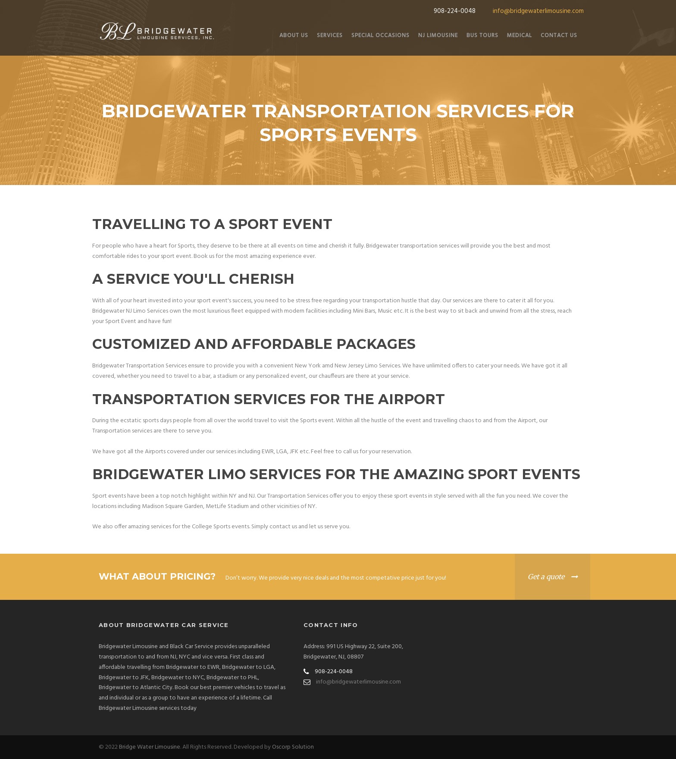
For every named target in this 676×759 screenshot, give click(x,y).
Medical (519, 35)
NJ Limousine (438, 35)
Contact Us (559, 35)
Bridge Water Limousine (149, 747)
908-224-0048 (455, 11)
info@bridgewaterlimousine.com (538, 11)
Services (330, 35)
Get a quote (546, 576)
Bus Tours (482, 35)
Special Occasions (380, 35)
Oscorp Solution (293, 747)
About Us (293, 35)
